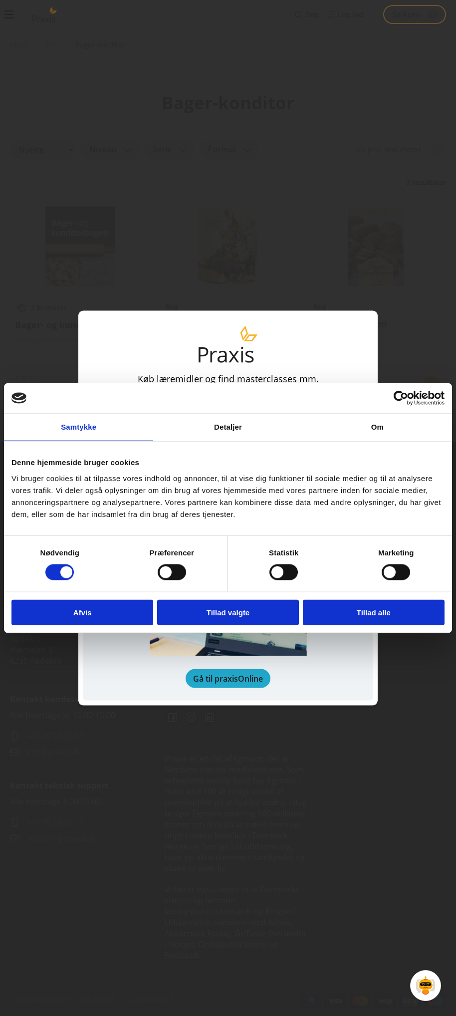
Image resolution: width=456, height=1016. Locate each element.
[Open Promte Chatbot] (425, 985)
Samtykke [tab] (78, 427)
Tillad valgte (228, 612)
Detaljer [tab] (228, 427)
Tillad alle (374, 612)
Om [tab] (377, 427)
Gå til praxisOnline (228, 678)
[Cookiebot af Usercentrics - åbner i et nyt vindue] (401, 398)
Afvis (82, 612)
